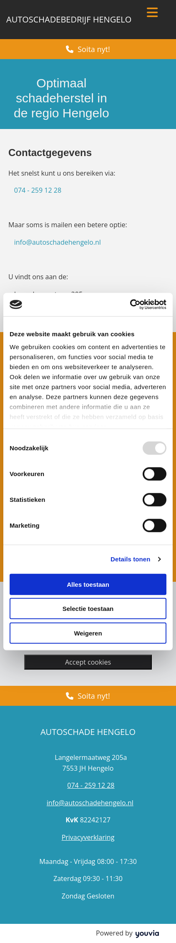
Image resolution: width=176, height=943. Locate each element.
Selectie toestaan (88, 608)
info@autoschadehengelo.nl (57, 242)
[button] (88, 49)
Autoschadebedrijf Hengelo (68, 19)
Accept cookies (88, 662)
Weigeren (88, 632)
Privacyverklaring (88, 837)
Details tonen (130, 559)
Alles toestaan (88, 584)
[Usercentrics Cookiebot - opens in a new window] (129, 304)
